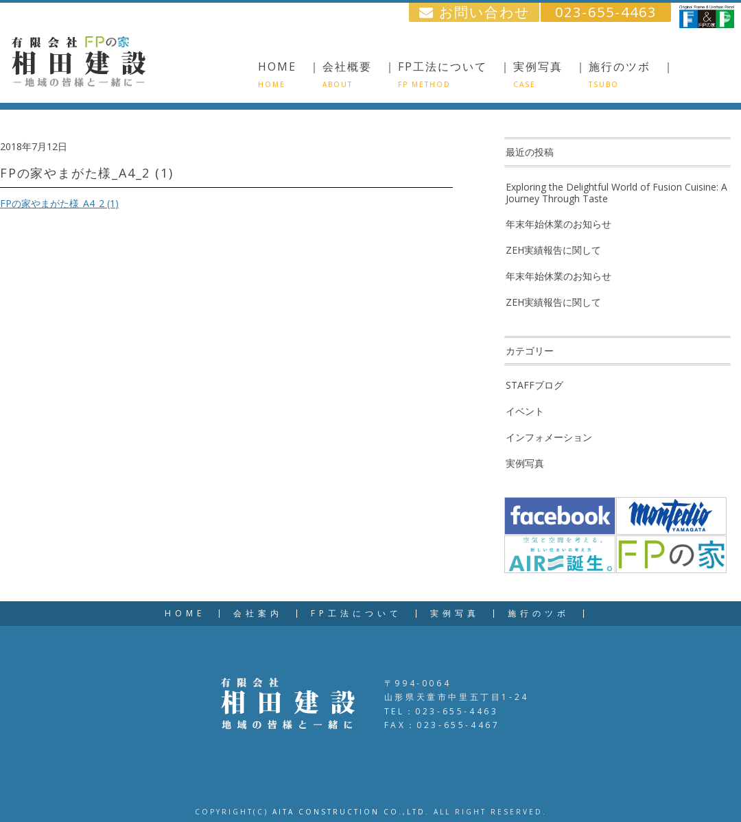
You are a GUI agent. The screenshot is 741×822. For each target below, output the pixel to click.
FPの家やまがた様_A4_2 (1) (59, 203)
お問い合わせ (474, 12)
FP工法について (356, 613)
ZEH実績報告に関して (553, 249)
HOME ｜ (289, 74)
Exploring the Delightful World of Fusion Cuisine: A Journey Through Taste (616, 192)
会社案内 (258, 613)
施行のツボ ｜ (632, 74)
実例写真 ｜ (550, 74)
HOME (185, 613)
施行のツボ (538, 613)
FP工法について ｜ (455, 74)
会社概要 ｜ (359, 74)
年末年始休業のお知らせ (558, 223)
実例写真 (525, 463)
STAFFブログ (534, 384)
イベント (525, 411)
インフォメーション (549, 437)
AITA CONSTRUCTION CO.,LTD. (351, 812)
